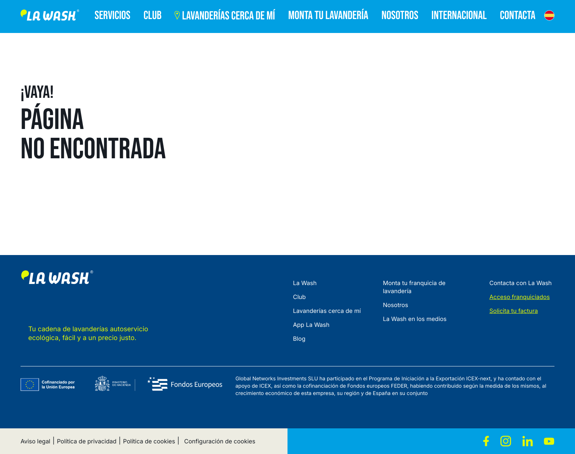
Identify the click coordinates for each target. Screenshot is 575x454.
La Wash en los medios (415, 318)
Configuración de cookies (219, 441)
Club (299, 296)
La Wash (304, 283)
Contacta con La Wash (521, 283)
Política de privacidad (86, 441)
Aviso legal (35, 441)
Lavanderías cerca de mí (327, 310)
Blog (299, 338)
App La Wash (311, 324)
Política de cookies (149, 441)
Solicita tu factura (514, 310)
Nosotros (395, 305)
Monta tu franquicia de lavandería (414, 287)
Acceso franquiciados (520, 296)
